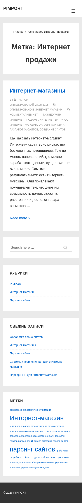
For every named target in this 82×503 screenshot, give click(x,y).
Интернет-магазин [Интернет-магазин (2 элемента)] (37, 417)
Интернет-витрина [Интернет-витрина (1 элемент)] (41, 409)
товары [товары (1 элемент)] (14, 462)
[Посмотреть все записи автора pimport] (22, 99)
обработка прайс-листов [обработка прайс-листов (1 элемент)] (32, 436)
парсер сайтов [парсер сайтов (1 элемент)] (60, 441)
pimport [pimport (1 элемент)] (27, 409)
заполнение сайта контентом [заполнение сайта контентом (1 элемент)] (47, 431)
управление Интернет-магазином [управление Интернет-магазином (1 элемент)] (36, 462)
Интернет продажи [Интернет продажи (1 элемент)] (20, 426)
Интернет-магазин (48, 109)
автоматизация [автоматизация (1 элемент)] (39, 426)
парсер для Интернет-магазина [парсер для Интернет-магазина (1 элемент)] (35, 441)
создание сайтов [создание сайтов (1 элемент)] (40, 457)
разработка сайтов (24, 129)
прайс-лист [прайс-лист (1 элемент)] (62, 450)
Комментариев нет (24, 114)
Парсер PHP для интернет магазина (34, 374)
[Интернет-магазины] (41, 104)
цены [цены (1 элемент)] (46, 467)
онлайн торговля (51, 124)
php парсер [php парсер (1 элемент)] (16, 409)
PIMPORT (13, 8)
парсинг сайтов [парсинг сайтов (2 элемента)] (32, 449)
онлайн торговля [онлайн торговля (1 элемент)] (56, 436)
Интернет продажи (24, 119)
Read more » (20, 218)
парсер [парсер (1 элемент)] (13, 441)
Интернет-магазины (37, 90)
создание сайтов (53, 129)
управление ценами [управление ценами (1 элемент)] (31, 467)
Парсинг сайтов (20, 300)
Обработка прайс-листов (26, 337)
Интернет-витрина (53, 119)
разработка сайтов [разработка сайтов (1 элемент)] (20, 457)
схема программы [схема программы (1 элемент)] (59, 457)
